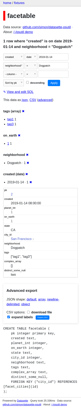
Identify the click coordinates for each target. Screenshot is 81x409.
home (7, 3)
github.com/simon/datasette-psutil (46, 27)
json (25, 100)
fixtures (19, 3)
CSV (33, 100)
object (25, 304)
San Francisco (21, 239)
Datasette (22, 400)
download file (39, 312)
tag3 (10, 124)
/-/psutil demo (23, 32)
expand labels (20, 317)
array (41, 299)
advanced (45, 100)
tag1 (10, 119)
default (31, 299)
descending (35, 82)
